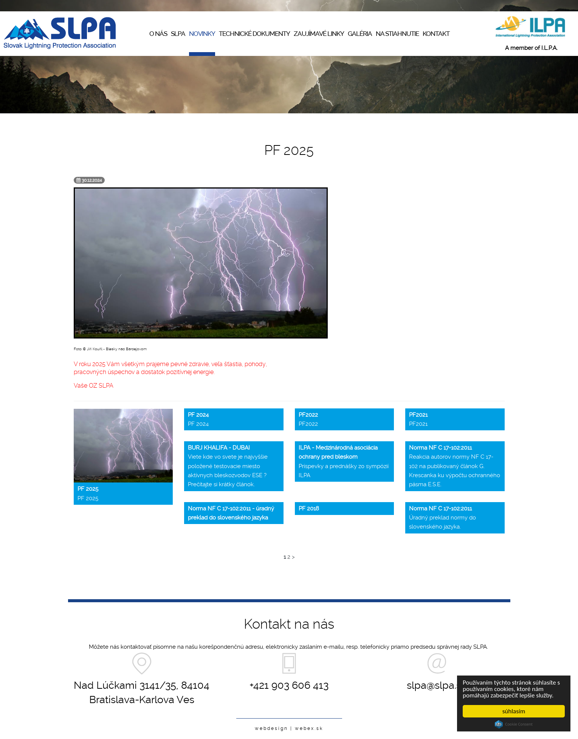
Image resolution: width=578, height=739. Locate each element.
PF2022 (308, 419)
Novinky (202, 33)
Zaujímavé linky (319, 33)
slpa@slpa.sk (436, 685)
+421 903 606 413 (289, 685)
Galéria (360, 33)
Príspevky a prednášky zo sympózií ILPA (344, 461)
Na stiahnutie (397, 33)
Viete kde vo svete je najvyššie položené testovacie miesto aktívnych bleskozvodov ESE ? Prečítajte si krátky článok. (228, 466)
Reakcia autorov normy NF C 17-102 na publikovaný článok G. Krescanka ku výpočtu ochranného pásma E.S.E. (454, 466)
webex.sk (309, 728)
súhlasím (513, 711)
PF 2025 (87, 493)
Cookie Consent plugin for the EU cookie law (514, 724)
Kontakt (436, 33)
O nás (158, 33)
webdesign (271, 728)
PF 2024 (198, 419)
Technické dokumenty (254, 33)
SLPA (178, 33)
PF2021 (418, 419)
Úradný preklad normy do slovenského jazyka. (442, 517)
